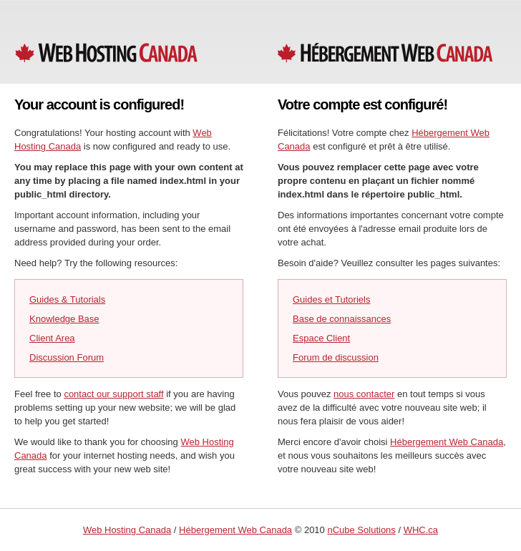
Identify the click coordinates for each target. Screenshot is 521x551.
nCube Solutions (361, 530)
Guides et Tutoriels (331, 299)
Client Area (52, 338)
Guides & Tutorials (67, 299)
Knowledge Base (64, 318)
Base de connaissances (342, 318)
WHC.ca (421, 530)
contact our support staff (113, 394)
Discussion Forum (66, 357)
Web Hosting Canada (127, 530)
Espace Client (321, 338)
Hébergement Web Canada (446, 442)
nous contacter (363, 394)
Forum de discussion (336, 357)
